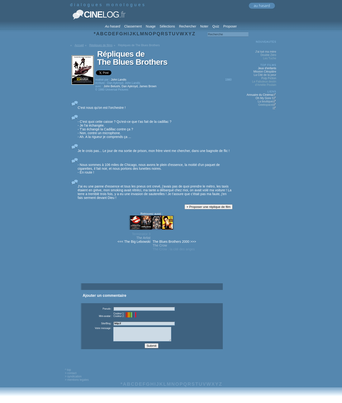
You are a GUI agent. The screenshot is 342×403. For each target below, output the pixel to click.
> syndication (73, 380)
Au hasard (112, 26)
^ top (68, 373)
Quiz (215, 26)
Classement (133, 26)
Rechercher (187, 26)
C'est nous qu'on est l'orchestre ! (102, 108)
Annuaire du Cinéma (260, 94)
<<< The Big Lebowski (134, 241)
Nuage (151, 26)
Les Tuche (269, 58)
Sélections (167, 26)
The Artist (143, 238)
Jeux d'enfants (267, 68)
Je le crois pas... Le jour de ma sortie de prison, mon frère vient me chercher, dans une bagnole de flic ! (154, 151)
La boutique (265, 101)
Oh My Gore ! (264, 98)
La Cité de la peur (265, 75)
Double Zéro (268, 55)
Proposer (230, 26)
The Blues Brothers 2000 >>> (174, 241)
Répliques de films (101, 45)
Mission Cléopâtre (264, 71)
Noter (204, 26)
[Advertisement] (151, 275)
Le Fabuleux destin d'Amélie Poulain (264, 83)
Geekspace (265, 104)
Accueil (79, 45)
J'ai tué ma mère (265, 51)
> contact (70, 376)
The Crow (159, 245)
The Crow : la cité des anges (173, 249)
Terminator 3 (141, 234)
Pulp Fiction (268, 78)
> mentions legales (77, 383)
